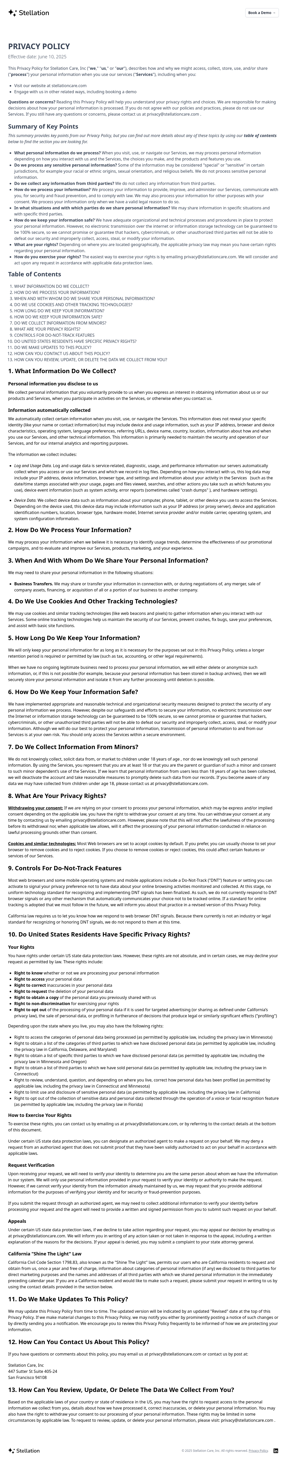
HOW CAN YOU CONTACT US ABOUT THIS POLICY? (62, 353)
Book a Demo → (262, 12)
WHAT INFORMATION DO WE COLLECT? (51, 286)
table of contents (260, 135)
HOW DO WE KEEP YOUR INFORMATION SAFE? (58, 317)
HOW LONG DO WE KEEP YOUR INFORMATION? (59, 311)
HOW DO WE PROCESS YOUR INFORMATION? (57, 292)
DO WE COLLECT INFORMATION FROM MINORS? (60, 323)
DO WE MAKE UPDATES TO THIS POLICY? (52, 347)
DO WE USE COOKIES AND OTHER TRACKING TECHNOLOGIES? (73, 304)
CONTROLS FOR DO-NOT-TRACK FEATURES (54, 335)
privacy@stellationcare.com (173, 114)
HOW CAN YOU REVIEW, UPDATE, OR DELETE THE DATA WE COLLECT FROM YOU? (90, 359)
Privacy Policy (258, 1451)
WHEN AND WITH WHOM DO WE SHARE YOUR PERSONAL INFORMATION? (84, 298)
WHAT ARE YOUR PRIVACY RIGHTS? (47, 329)
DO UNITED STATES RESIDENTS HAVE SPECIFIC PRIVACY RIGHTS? (75, 341)
